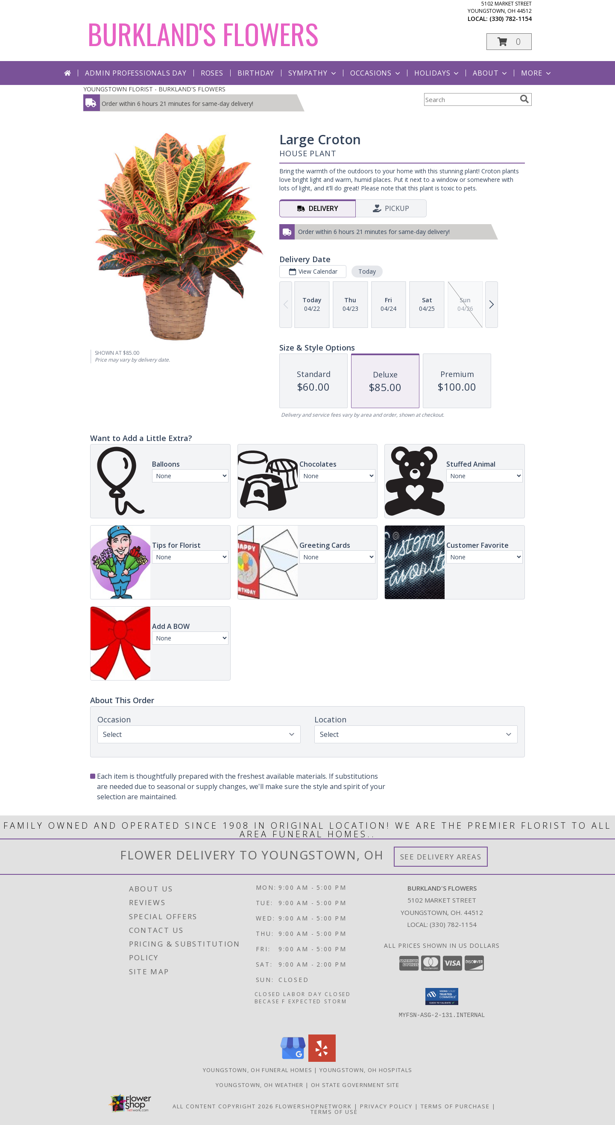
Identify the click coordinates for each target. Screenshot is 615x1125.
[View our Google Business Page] (293, 1059)
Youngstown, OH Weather (260, 1085)
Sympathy (312, 73)
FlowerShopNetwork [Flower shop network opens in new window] (313, 1106)
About (491, 73)
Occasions (376, 73)
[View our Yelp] (322, 1059)
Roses (212, 73)
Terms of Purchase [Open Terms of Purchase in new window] (455, 1106)
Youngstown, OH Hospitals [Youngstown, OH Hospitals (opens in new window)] (365, 1070)
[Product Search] (470, 99)
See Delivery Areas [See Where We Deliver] (441, 857)
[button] (509, 41)
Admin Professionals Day (135, 73)
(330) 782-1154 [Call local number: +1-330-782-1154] (510, 19)
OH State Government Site (355, 1085)
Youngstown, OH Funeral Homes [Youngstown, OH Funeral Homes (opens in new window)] (257, 1070)
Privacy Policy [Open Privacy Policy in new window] (386, 1106)
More (536, 73)
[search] (524, 99)
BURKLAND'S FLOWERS (203, 33)
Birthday (255, 73)
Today (367, 271)
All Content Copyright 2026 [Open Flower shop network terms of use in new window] (223, 1106)
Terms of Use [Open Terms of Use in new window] (334, 1112)
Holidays (437, 73)
